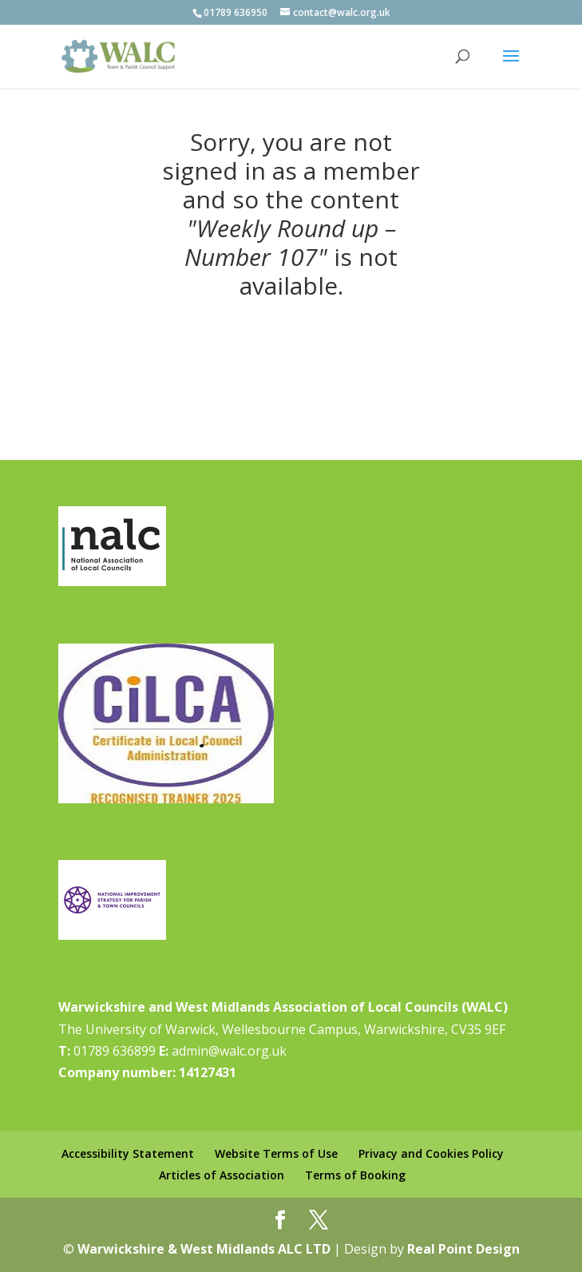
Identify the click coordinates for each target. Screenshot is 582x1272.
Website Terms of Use (276, 1153)
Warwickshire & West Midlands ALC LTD (204, 1249)
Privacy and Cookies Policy (431, 1153)
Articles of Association (221, 1175)
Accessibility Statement (127, 1153)
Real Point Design (463, 1249)
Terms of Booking (355, 1175)
